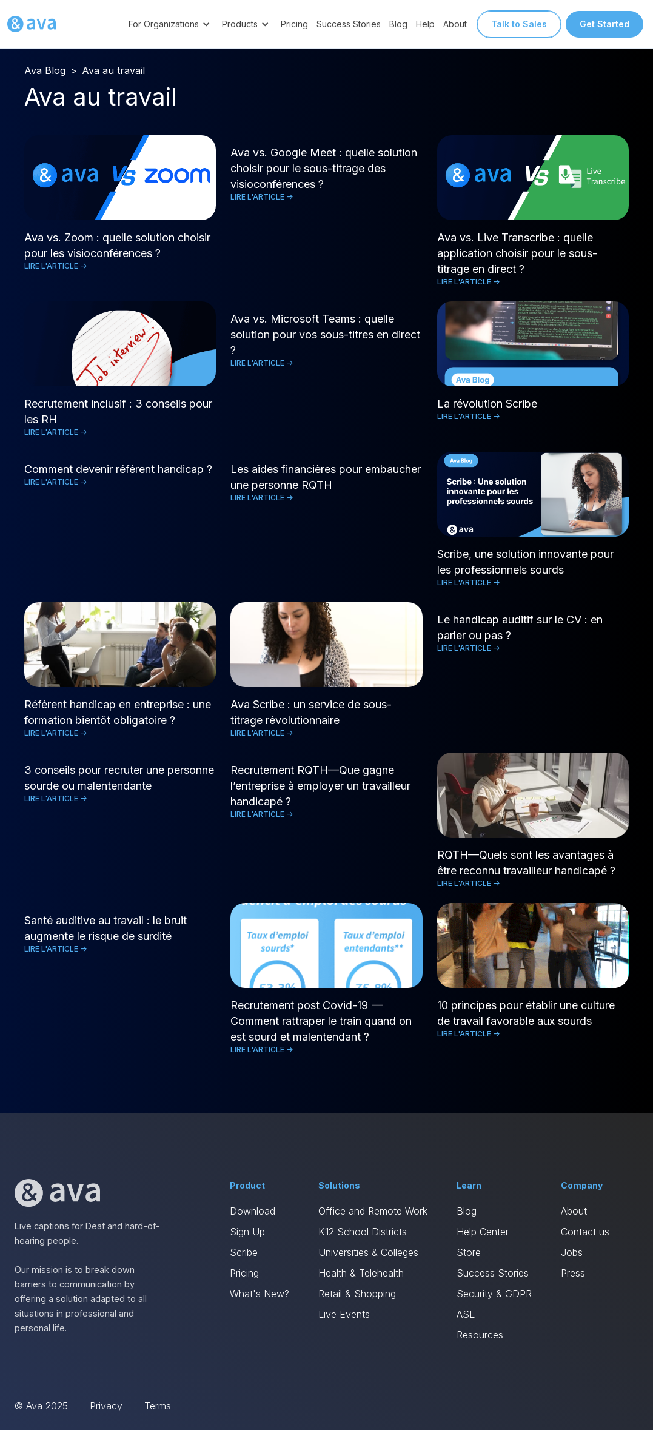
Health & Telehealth (361, 1273)
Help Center (483, 1232)
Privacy (106, 1406)
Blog (398, 24)
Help (425, 24)
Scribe (244, 1252)
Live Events (344, 1314)
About (455, 24)
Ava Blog (44, 70)
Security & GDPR (494, 1293)
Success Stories (348, 24)
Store (469, 1252)
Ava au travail (113, 70)
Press (573, 1273)
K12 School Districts (362, 1232)
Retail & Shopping (357, 1293)
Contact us (585, 1232)
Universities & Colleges (368, 1252)
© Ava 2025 (41, 1406)
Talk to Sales (519, 24)
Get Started (604, 24)
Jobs (572, 1252)
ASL (466, 1314)
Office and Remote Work (372, 1211)
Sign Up (247, 1232)
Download (252, 1211)
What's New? (259, 1293)
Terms (157, 1406)
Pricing (294, 24)
